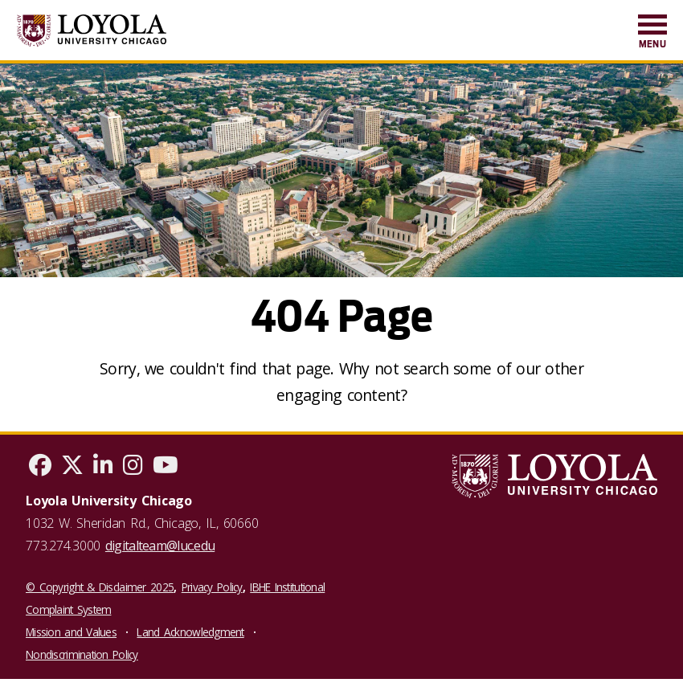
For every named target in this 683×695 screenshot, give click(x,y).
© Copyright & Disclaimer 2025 (100, 587)
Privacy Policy (212, 587)
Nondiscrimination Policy (82, 654)
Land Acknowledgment (190, 632)
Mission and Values (71, 632)
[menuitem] (652, 32)
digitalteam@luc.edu (160, 545)
